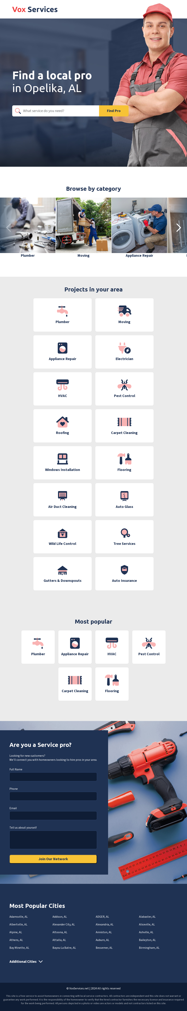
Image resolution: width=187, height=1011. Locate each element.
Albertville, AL (18, 924)
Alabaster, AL (147, 917)
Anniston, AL (104, 932)
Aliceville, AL (147, 924)
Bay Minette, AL (19, 948)
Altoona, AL (59, 932)
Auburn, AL (102, 940)
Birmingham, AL (149, 948)
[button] (178, 228)
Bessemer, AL (104, 948)
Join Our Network (53, 859)
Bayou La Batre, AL (64, 948)
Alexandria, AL (104, 924)
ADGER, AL (102, 917)
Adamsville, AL (18, 917)
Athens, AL (16, 940)
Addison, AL (59, 917)
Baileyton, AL (147, 940)
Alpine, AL (15, 932)
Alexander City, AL (63, 924)
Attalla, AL (59, 940)
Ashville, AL (146, 932)
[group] (27, 228)
